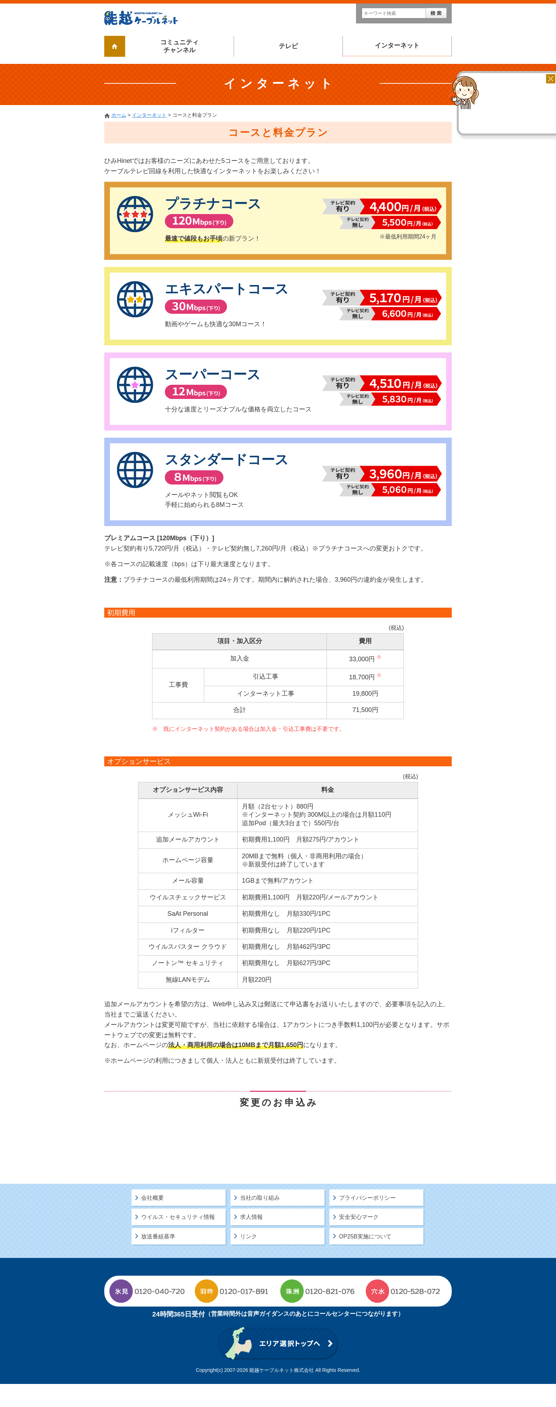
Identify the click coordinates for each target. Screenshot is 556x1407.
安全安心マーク (359, 1240)
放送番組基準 (158, 1259)
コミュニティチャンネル (179, 46)
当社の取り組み (260, 1221)
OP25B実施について (365, 1259)
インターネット (397, 45)
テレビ (288, 46)
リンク (248, 1259)
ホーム (118, 115)
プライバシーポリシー (367, 1221)
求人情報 (251, 1240)
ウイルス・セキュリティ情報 (178, 1240)
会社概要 (152, 1221)
